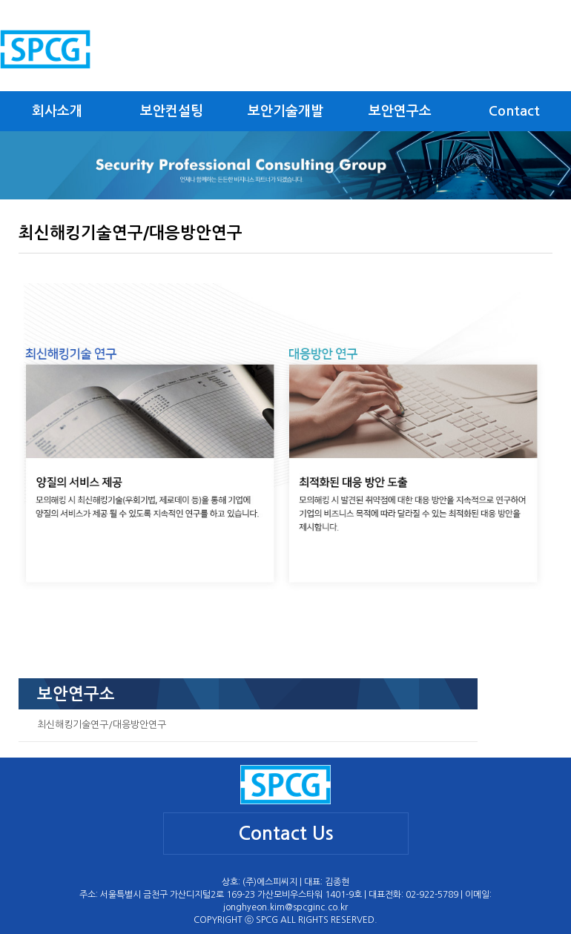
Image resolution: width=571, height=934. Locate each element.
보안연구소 (400, 111)
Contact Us (286, 833)
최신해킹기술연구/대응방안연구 (101, 724)
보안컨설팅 (171, 111)
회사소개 (57, 111)
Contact (514, 111)
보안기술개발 (285, 111)
